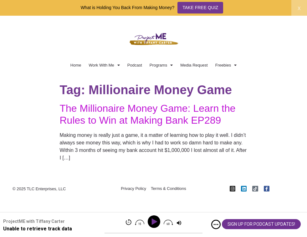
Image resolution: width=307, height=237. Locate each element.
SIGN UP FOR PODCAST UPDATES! (261, 224)
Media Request (193, 65)
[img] (216, 224)
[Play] (155, 221)
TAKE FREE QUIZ (200, 7)
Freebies (226, 65)
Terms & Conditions (168, 188)
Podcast (134, 65)
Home (75, 65)
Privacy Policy (133, 188)
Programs (161, 65)
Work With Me (104, 65)
